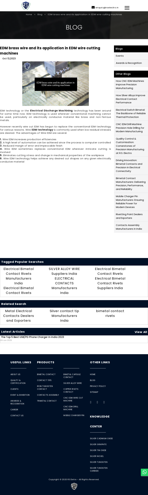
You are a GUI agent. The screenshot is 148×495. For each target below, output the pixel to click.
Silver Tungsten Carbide (99, 469)
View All (141, 332)
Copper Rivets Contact (71, 390)
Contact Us (17, 415)
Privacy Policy (98, 386)
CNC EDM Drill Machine (70, 408)
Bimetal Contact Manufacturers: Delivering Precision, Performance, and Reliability (131, 184)
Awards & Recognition (129, 63)
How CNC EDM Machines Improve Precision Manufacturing (130, 84)
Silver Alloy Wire (72, 383)
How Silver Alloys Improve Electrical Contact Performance (130, 99)
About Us (15, 374)
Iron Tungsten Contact (45, 387)
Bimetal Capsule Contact (72, 376)
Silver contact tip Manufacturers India (64, 316)
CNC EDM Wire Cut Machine (73, 399)
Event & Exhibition (20, 395)
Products (45, 362)
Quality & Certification (18, 381)
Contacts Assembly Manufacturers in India (129, 226)
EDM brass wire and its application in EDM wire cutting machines (50, 51)
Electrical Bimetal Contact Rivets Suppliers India (110, 283)
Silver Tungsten (99, 462)
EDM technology (42, 129)
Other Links (100, 362)
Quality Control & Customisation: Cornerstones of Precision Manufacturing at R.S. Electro (130, 146)
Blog (40, 14)
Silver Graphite (98, 444)
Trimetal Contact (47, 400)
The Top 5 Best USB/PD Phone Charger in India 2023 (32, 338)
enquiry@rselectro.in (107, 7)
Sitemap (94, 392)
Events (120, 55)
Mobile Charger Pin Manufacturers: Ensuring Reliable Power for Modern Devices (130, 202)
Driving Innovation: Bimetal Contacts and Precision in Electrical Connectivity (129, 166)
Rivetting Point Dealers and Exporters (129, 216)
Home (29, 14)
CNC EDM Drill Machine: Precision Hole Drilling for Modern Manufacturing (130, 127)
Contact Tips (44, 380)
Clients (14, 389)
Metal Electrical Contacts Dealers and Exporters (18, 316)
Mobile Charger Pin (73, 415)
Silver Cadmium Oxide (101, 438)
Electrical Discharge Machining (51, 110)
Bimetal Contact (46, 374)
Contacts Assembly (48, 395)
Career (14, 409)
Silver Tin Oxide (98, 450)
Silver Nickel (97, 456)
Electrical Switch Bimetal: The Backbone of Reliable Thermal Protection (131, 113)
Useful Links (20, 362)
